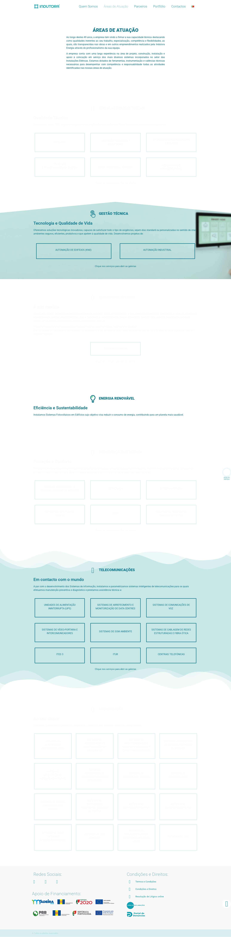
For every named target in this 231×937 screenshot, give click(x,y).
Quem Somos (88, 6)
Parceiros (140, 6)
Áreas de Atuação (116, 6)
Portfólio (159, 6)
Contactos (178, 6)
